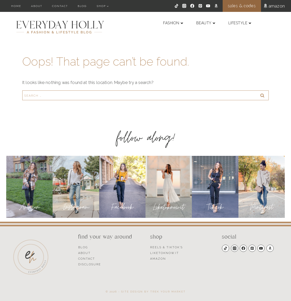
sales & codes (242, 6)
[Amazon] (216, 6)
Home (16, 6)
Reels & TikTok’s (166, 247)
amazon (276, 6)
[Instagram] (184, 6)
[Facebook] (192, 6)
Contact (60, 6)
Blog (82, 6)
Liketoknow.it (164, 253)
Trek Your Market (168, 291)
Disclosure (89, 264)
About (36, 6)
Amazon (158, 258)
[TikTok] (176, 6)
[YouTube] (208, 6)
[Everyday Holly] (60, 27)
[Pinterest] (200, 6)
